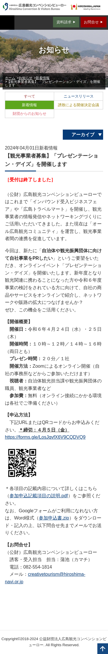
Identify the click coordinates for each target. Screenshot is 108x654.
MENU (7, 22)
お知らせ (26, 78)
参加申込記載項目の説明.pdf (39, 495)
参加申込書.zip (54, 517)
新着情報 (43, 78)
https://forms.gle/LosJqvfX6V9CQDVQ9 (45, 437)
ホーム (10, 78)
